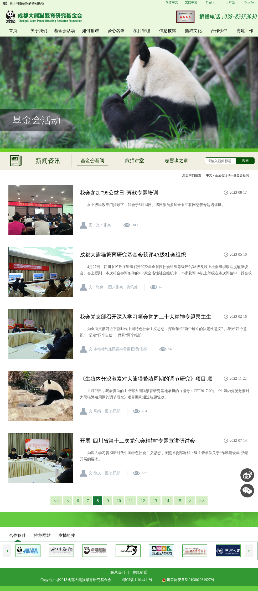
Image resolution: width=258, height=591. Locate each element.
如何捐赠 (90, 30)
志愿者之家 (176, 160)
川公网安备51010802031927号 (188, 580)
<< (56, 501)
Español (249, 2)
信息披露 (167, 30)
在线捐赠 (139, 572)
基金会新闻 (92, 160)
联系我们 (117, 572)
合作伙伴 (219, 30)
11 (131, 501)
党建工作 (244, 30)
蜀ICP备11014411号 (137, 580)
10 (119, 501)
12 (143, 501)
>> (201, 501)
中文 (209, 175)
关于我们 (38, 30)
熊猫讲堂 (134, 160)
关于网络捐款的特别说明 (26, 3)
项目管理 (141, 30)
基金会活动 (64, 30)
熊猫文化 (193, 30)
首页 (13, 30)
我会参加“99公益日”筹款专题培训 (119, 193)
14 (167, 501)
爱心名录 (116, 30)
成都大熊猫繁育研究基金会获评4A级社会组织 (133, 255)
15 (179, 501)
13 (155, 501)
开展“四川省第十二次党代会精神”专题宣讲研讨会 (137, 441)
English (210, 2)
